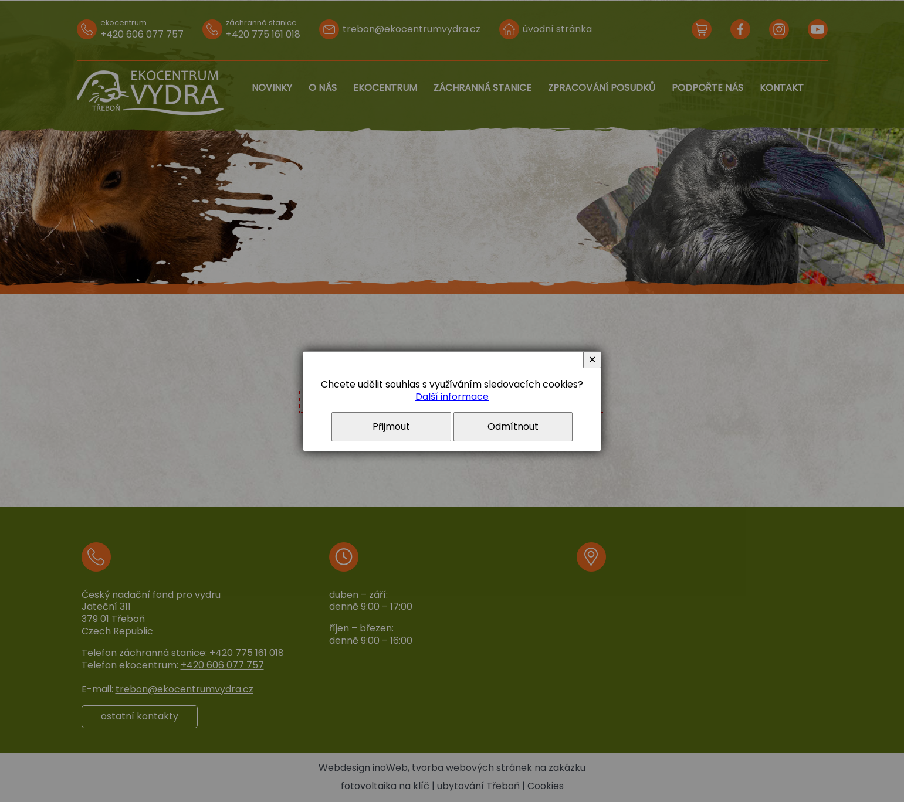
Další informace (452, 396)
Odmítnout (513, 426)
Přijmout (391, 426)
